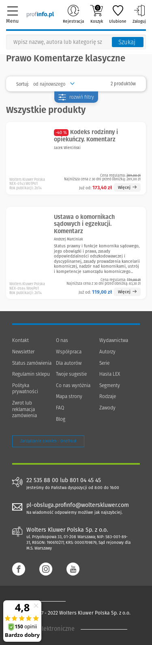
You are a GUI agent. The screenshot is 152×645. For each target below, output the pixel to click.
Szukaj (126, 42)
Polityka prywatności (25, 389)
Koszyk (96, 14)
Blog (60, 419)
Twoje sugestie (71, 374)
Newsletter (23, 352)
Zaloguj (139, 14)
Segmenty (109, 385)
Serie (104, 363)
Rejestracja (73, 14)
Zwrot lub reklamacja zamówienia (24, 409)
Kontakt (20, 340)
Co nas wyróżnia (73, 385)
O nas (62, 340)
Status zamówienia (31, 363)
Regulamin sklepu (31, 374)
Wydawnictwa (113, 340)
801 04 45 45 (85, 480)
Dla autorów (68, 363)
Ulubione (117, 14)
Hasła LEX (109, 374)
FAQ (60, 408)
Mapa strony (69, 396)
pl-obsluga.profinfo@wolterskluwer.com (77, 505)
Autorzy (107, 352)
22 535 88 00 (42, 480)
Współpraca (68, 352)
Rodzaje (107, 396)
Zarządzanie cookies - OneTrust (48, 441)
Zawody (107, 408)
